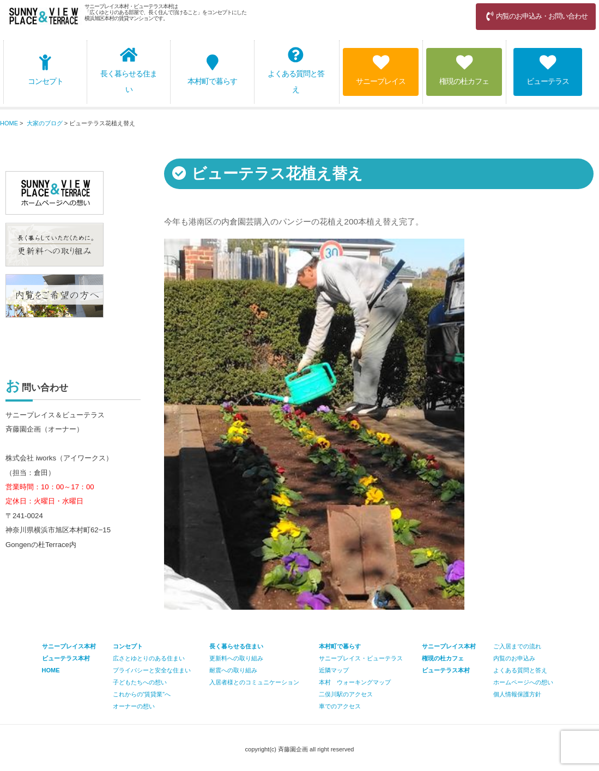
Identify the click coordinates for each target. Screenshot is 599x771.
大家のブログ (45, 123)
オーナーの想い (134, 706)
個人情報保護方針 (517, 694)
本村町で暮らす (212, 70)
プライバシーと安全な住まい (152, 670)
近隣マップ (334, 670)
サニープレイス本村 (449, 646)
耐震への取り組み (233, 670)
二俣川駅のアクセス (346, 694)
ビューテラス (548, 70)
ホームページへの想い (523, 682)
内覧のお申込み (514, 658)
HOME (9, 123)
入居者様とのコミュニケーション (254, 682)
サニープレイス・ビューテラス (361, 658)
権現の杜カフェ (464, 70)
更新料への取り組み (236, 658)
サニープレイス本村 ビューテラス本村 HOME (69, 658)
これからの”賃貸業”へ (142, 694)
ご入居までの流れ (517, 646)
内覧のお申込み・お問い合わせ (536, 16)
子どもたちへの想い (140, 682)
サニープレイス (381, 70)
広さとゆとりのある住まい (149, 658)
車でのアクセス (340, 706)
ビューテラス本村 (446, 670)
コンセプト (45, 70)
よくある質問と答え (296, 70)
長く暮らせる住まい (128, 70)
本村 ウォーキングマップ (355, 682)
